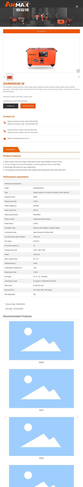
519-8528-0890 (33, 121)
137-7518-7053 (32, 132)
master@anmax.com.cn (21, 138)
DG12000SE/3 (18, 309)
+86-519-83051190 (31, 124)
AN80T (41, 362)
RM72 (41, 410)
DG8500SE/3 (20, 304)
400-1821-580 (32, 130)
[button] (5, 417)
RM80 (41, 458)
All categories (41, 31)
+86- (26, 121)
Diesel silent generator (20, 101)
